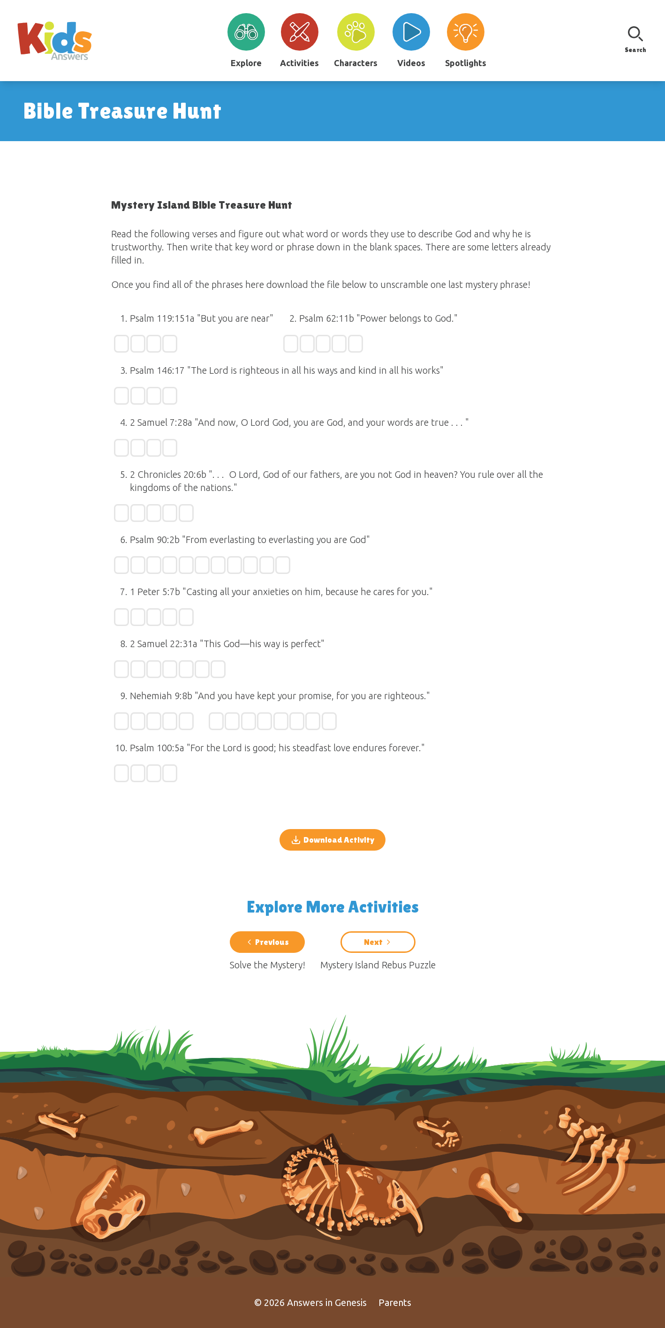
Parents (394, 1302)
